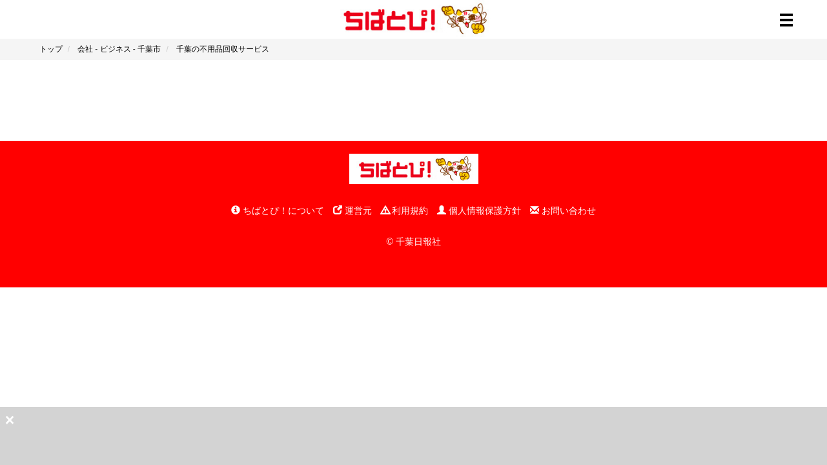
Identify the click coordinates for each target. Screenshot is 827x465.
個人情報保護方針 (479, 210)
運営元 (352, 210)
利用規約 (405, 210)
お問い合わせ (563, 210)
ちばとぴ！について (277, 210)
